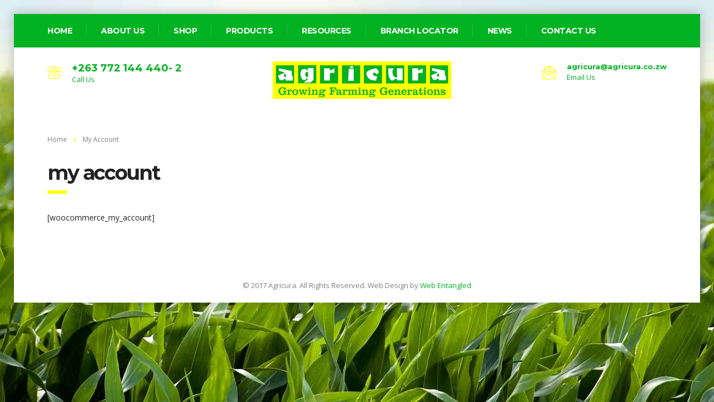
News (500, 31)
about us (122, 31)
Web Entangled (445, 285)
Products (249, 31)
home (59, 31)
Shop (185, 31)
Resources (326, 31)
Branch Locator (419, 31)
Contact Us (568, 31)
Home (57, 139)
